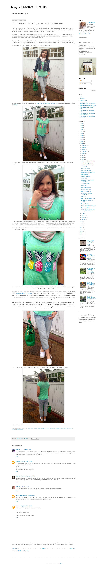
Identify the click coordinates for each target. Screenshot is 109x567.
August (83, 153)
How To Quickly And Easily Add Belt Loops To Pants (90, 242)
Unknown (18, 461)
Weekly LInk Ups (84, 102)
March (83, 215)
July (83, 155)
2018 (81, 137)
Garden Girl (84, 178)
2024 (81, 125)
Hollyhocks (83, 185)
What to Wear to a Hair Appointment (86, 194)
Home (43, 548)
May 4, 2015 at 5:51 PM (29, 495)
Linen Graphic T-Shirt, (42, 103)
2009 (81, 232)
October (83, 149)
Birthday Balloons (85, 203)
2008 (81, 234)
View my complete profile (84, 33)
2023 (81, 127)
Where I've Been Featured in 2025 (88, 103)
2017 (81, 139)
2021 (81, 131)
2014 (81, 222)
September (84, 151)
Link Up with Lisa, (65, 428)
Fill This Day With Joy (86, 191)
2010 (81, 230)
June (83, 157)
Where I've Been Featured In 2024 (88, 105)
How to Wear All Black (86, 187)
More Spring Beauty (85, 176)
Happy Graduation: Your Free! (88, 198)
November (84, 147)
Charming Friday (20, 429)
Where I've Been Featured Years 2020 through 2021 (87, 114)
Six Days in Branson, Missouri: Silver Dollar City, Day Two (91, 256)
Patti (17, 486)
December (84, 145)
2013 (81, 224)
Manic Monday (52, 428)
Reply (17, 456)
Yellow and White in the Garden (88, 205)
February (84, 217)
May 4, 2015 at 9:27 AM (30, 476)
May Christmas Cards (86, 170)
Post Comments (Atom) (23, 550)
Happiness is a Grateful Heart (88, 172)
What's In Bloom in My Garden (88, 161)
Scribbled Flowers (85, 183)
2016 (81, 141)
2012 (81, 226)
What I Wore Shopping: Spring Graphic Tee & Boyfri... (88, 210)
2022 (81, 129)
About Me (82, 98)
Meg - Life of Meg (20, 476)
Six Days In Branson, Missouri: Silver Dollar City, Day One (91, 284)
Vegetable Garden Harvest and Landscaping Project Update (91, 270)
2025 (81, 123)
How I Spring (46, 428)
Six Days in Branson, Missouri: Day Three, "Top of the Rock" (91, 298)
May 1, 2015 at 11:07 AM (26, 461)
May (83, 159)
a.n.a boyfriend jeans (53, 103)
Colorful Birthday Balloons (87, 163)
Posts (82, 80)
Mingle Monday (58, 428)
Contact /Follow (83, 100)
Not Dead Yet (36, 428)
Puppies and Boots (85, 207)
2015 (81, 143)
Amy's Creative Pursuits (29, 7)
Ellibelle (18, 449)
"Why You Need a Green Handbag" (24, 293)
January (83, 219)
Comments (83, 83)
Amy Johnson (92, 22)
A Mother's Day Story (86, 189)
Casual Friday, (30, 428)
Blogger (60, 563)
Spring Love (84, 196)
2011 (81, 228)
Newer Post (14, 548)
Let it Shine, (41, 428)
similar (15, 104)
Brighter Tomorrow (85, 168)
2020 (81, 133)
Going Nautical (84, 174)
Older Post (72, 548)
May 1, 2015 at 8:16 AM (25, 449)
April (83, 213)
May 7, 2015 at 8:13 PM (26, 506)
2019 (81, 135)
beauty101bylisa (20, 495)
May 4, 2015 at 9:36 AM (23, 486)
